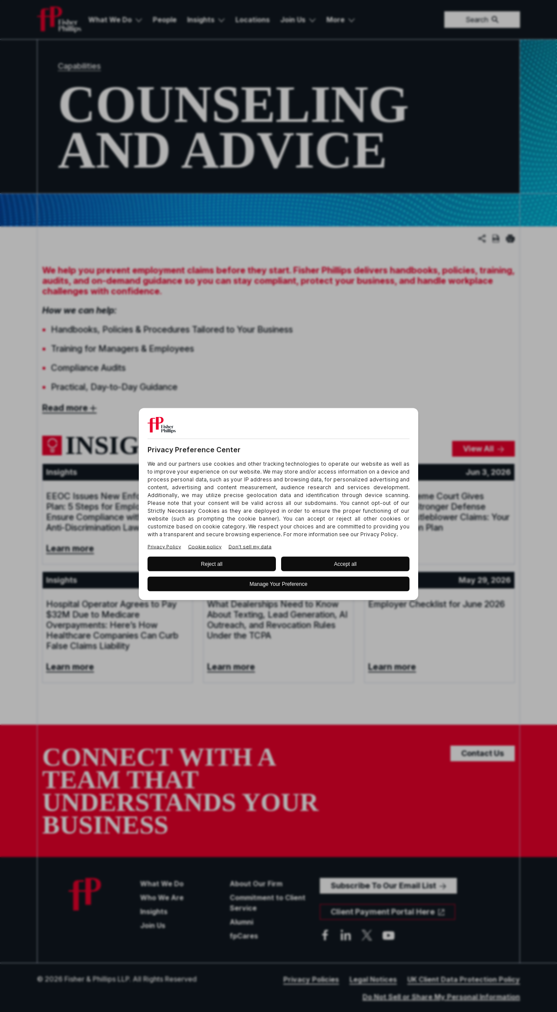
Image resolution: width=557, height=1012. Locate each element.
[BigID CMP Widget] (278, 506)
